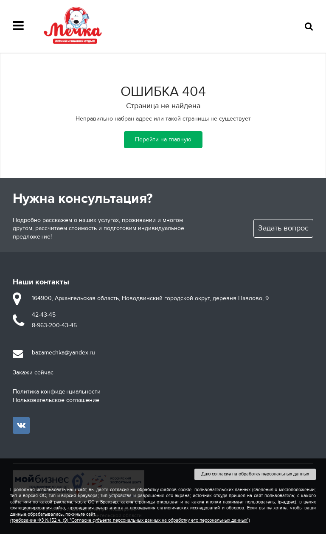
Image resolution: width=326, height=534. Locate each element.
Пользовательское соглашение (56, 400)
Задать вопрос (283, 228)
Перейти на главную (163, 139)
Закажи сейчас (33, 372)
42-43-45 (44, 314)
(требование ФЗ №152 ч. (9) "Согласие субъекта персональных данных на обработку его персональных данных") (130, 520)
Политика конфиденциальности (57, 391)
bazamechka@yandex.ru (63, 352)
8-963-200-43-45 (54, 325)
